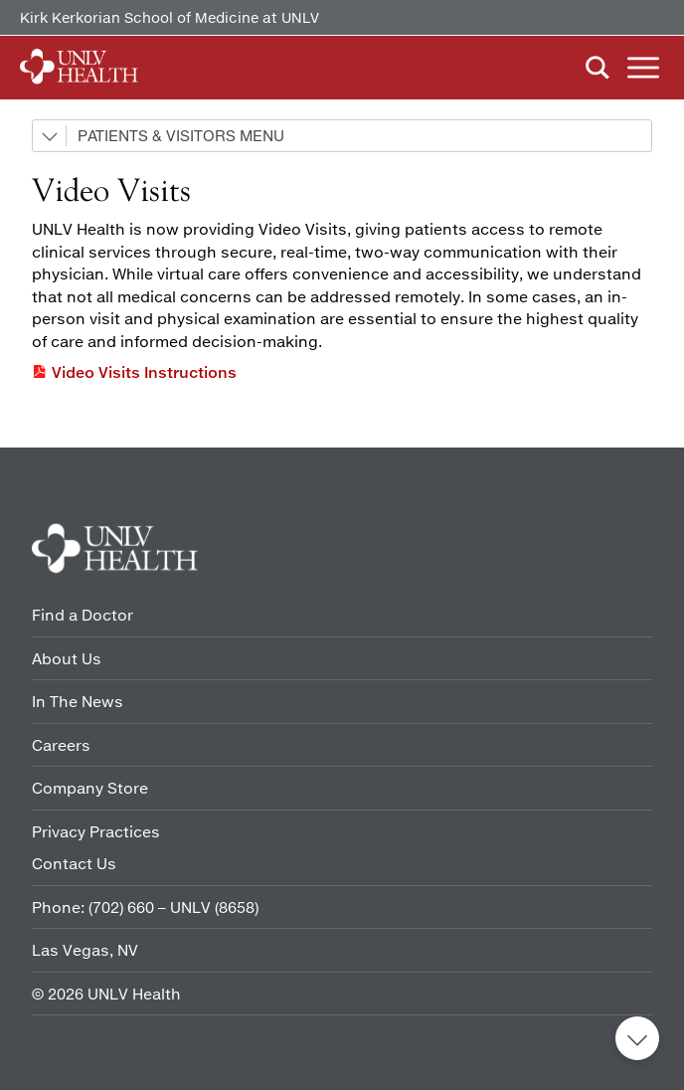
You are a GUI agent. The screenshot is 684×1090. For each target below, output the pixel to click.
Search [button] (597, 68)
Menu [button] (643, 68)
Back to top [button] (637, 1038)
